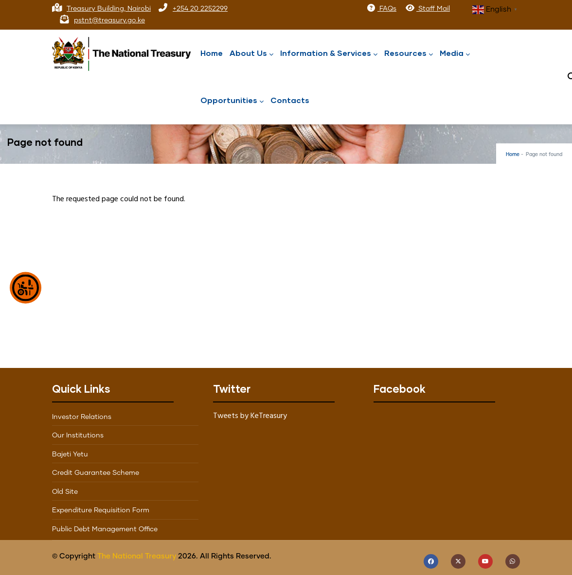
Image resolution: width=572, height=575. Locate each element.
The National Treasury (136, 556)
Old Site (65, 491)
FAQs (381, 8)
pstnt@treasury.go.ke (109, 20)
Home (211, 52)
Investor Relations (81, 417)
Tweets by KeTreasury (250, 416)
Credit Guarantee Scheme (95, 473)
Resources (408, 53)
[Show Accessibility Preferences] (25, 287)
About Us (251, 53)
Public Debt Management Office (105, 529)
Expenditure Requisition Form (100, 510)
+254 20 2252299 (200, 8)
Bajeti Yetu (70, 454)
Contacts (289, 100)
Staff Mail (427, 8)
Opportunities (232, 100)
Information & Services (328, 53)
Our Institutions (78, 435)
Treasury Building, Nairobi (109, 8)
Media (455, 53)
